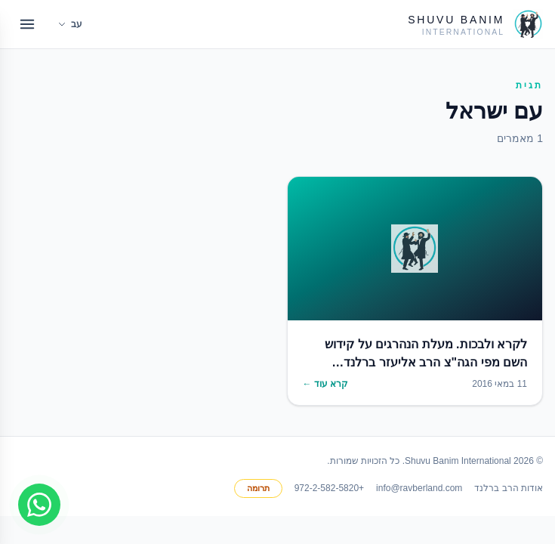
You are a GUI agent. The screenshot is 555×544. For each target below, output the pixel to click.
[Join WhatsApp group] (39, 505)
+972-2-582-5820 (329, 488)
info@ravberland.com (419, 488)
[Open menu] (27, 24)
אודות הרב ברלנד (508, 488)
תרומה (258, 488)
